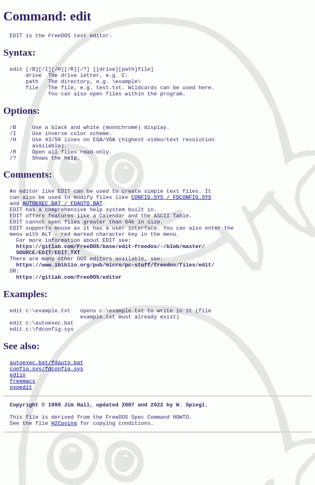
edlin (18, 416)
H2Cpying (64, 472)
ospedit (21, 431)
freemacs (22, 423)
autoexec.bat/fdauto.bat (46, 401)
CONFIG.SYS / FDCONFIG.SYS (171, 214)
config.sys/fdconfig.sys (46, 409)
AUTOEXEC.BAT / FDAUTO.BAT (63, 221)
